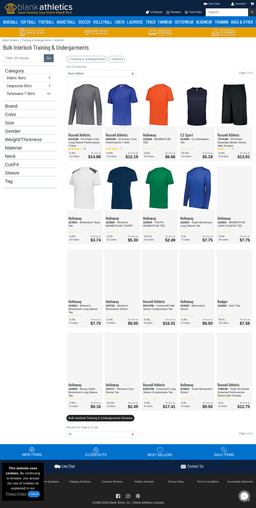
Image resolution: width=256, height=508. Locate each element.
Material (13, 148)
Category (14, 71)
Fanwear (165, 21)
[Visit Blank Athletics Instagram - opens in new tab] (128, 496)
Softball (28, 21)
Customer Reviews (112, 481)
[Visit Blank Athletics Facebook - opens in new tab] (119, 496)
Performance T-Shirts (29, 93)
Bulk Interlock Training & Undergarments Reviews (100, 418)
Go (49, 58)
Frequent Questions (48, 481)
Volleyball (102, 21)
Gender (13, 131)
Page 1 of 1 (246, 433)
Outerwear (184, 21)
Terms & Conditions (208, 481)
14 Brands (153, 12)
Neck (10, 156)
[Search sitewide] (227, 12)
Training (222, 21)
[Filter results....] (23, 58)
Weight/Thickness (23, 139)
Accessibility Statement (240, 481)
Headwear (204, 21)
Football (46, 21)
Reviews (173, 12)
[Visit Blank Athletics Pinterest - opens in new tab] (137, 496)
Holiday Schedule (144, 481)
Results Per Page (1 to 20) (82, 427)
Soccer (84, 21)
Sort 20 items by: (76, 66)
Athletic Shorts (29, 78)
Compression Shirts (29, 85)
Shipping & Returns (80, 481)
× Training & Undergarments (86, 59)
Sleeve (12, 173)
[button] (208, 3)
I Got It (33, 494)
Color (10, 114)
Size (9, 123)
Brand (11, 106)
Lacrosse (135, 21)
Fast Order (193, 12)
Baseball (10, 21)
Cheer (120, 21)
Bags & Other (242, 21)
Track (151, 21)
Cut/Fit (12, 164)
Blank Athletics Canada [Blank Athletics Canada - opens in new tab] (149, 502)
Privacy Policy (16, 494)
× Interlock (116, 59)
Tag (9, 181)
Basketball (66, 21)
